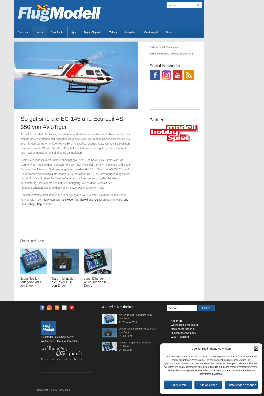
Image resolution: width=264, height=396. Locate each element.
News (40, 32)
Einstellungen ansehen (241, 385)
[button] (256, 349)
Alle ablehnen (208, 385)
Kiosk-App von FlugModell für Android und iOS (70, 199)
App (73, 32)
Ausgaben (130, 32)
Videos (113, 32)
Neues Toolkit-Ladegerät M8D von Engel (30, 282)
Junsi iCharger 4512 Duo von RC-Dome (97, 282)
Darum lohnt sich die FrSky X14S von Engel (63, 282)
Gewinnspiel (151, 32)
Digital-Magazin (92, 32)
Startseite (23, 32)
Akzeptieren (178, 385)
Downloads (57, 32)
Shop (169, 32)
